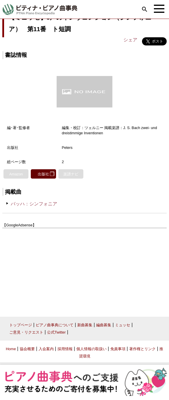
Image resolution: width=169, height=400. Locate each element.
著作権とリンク (142, 349)
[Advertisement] (84, 270)
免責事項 (117, 349)
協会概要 (27, 349)
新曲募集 (84, 325)
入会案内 (46, 349)
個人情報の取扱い (91, 349)
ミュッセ (122, 325)
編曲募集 (103, 325)
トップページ (20, 325)
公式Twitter (56, 332)
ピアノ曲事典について (54, 325)
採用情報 (65, 349)
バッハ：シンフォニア (34, 203)
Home (11, 349)
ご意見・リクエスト (26, 332)
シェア (130, 39)
